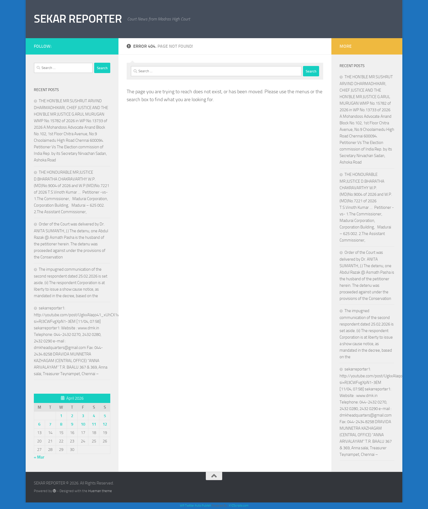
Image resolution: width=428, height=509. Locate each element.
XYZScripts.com (238, 505)
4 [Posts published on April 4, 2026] (94, 415)
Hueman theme (100, 491)
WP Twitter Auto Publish (195, 505)
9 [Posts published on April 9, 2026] (72, 424)
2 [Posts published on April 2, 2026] (72, 415)
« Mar (39, 457)
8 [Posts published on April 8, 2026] (61, 424)
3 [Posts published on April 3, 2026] (83, 415)
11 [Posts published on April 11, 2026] (94, 424)
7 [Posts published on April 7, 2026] (50, 424)
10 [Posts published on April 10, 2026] (83, 424)
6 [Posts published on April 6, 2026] (39, 424)
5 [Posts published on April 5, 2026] (105, 415)
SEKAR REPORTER (78, 19)
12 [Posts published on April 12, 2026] (105, 424)
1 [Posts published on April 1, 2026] (61, 415)
